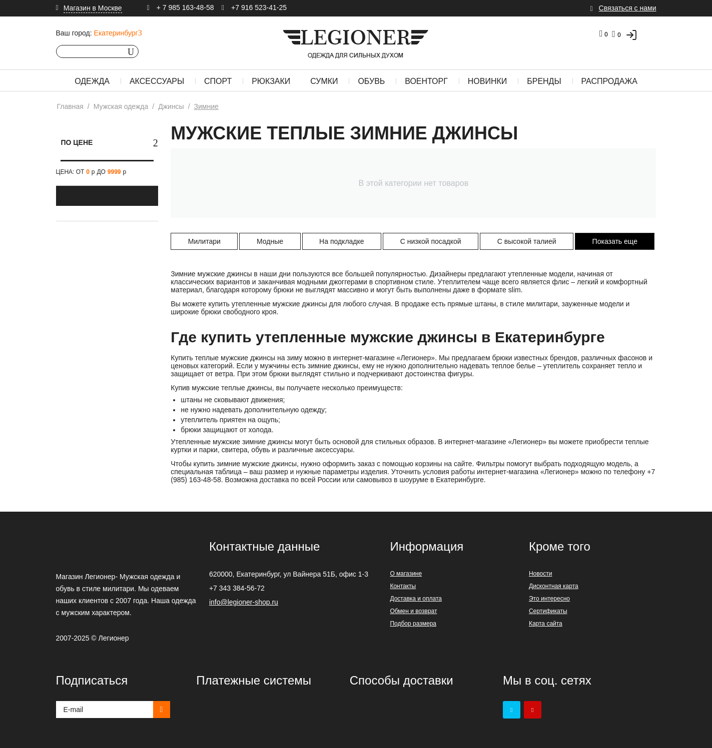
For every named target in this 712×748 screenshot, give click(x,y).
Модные (270, 241)
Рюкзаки (271, 81)
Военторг (426, 81)
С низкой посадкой (430, 241)
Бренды (544, 81)
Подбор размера (413, 623)
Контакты (403, 586)
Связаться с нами (627, 8)
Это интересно (549, 598)
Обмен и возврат (413, 611)
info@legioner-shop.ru (243, 602)
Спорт (218, 81)
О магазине (406, 573)
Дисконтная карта (553, 586)
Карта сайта (545, 623)
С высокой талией (526, 241)
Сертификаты (548, 611)
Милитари (204, 241)
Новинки (487, 81)
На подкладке (341, 241)
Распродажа (609, 81)
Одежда (92, 81)
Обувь (371, 81)
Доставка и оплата (416, 598)
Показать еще (614, 241)
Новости (540, 573)
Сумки (324, 81)
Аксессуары (157, 81)
